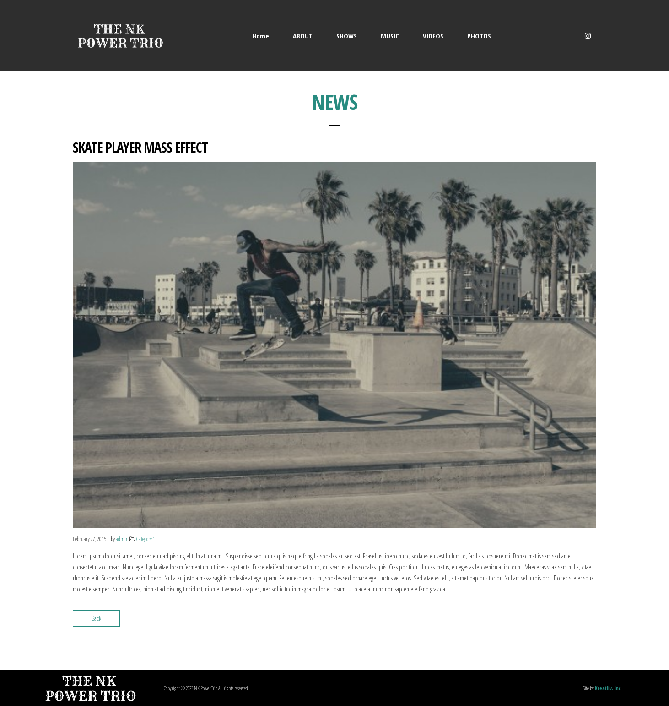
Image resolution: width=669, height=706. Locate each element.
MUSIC (390, 35)
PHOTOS (479, 35)
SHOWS (346, 35)
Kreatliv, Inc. (608, 687)
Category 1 (145, 539)
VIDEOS (433, 35)
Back (96, 618)
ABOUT (303, 35)
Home (260, 35)
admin (122, 539)
